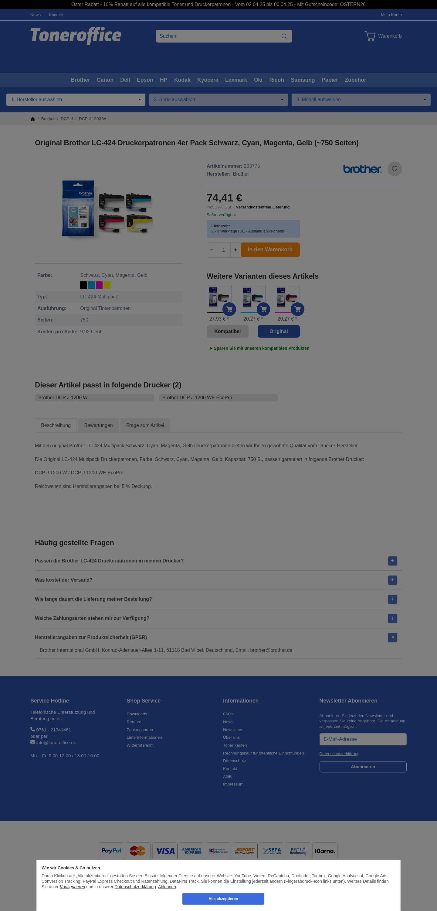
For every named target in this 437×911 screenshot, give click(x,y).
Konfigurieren (72, 886)
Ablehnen (167, 886)
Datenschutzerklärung (135, 886)
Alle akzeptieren (223, 898)
